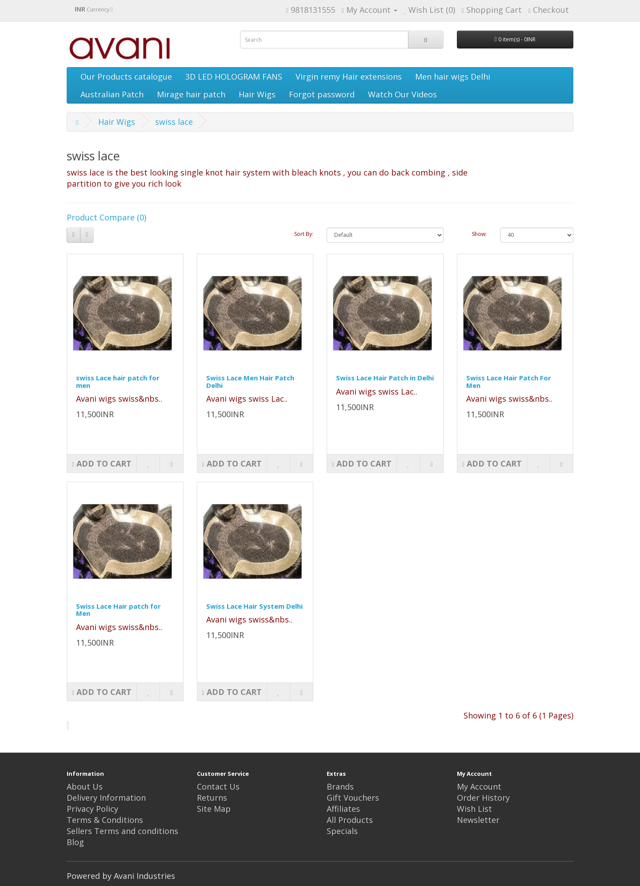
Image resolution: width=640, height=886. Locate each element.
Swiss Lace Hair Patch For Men (508, 381)
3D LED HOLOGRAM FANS (233, 76)
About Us (85, 786)
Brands (340, 786)
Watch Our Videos (402, 94)
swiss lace (174, 121)
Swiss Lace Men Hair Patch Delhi (250, 381)
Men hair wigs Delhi (452, 76)
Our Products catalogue (126, 76)
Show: (479, 234)
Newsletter (478, 819)
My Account (479, 786)
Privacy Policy (92, 808)
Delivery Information (106, 797)
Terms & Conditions (105, 819)
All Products (350, 819)
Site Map (214, 808)
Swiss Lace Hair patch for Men (118, 610)
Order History (483, 797)
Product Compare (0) (106, 217)
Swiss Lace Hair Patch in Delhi (385, 377)
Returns (212, 797)
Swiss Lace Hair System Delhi (254, 606)
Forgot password (322, 94)
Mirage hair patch (191, 94)
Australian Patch (112, 94)
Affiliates (343, 808)
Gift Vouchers (353, 797)
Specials (342, 831)
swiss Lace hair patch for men (118, 381)
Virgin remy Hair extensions (349, 76)
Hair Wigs (257, 94)
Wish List (474, 808)
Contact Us (218, 786)
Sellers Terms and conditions (122, 831)
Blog (75, 842)
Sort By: (303, 234)
